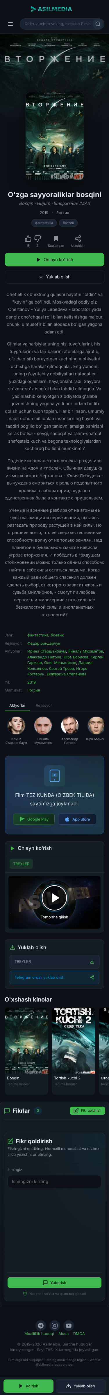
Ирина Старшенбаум (46, 651)
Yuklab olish (54, 277)
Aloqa (63, 1333)
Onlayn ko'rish (54, 259)
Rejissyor (44, 705)
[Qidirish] (98, 24)
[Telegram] (40, 1325)
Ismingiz (15, 1169)
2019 (44, 212)
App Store (77, 819)
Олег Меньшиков (60, 662)
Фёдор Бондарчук (43, 643)
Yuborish (54, 1282)
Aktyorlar (17, 705)
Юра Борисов (76, 657)
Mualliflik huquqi (39, 1333)
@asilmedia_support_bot (54, 1365)
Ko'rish (28, 1386)
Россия (62, 212)
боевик (68, 223)
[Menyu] (10, 24)
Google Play (34, 819)
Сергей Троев (61, 668)
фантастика (44, 223)
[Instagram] (54, 1325)
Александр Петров (44, 657)
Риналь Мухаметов (85, 651)
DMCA (79, 1333)
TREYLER (21, 863)
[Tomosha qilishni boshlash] (54, 902)
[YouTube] (68, 1325)
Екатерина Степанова (66, 674)
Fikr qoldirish (87, 1110)
